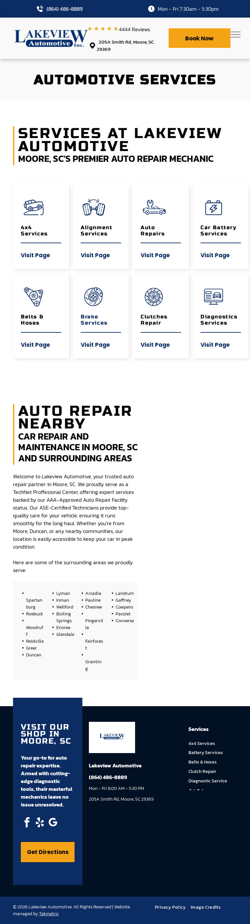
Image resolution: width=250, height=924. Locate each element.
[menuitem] (173, 907)
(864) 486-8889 (65, 9)
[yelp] (40, 823)
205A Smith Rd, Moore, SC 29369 (125, 45)
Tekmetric (49, 913)
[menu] (235, 34)
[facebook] (27, 823)
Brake (90, 317)
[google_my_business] (53, 823)
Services (94, 323)
